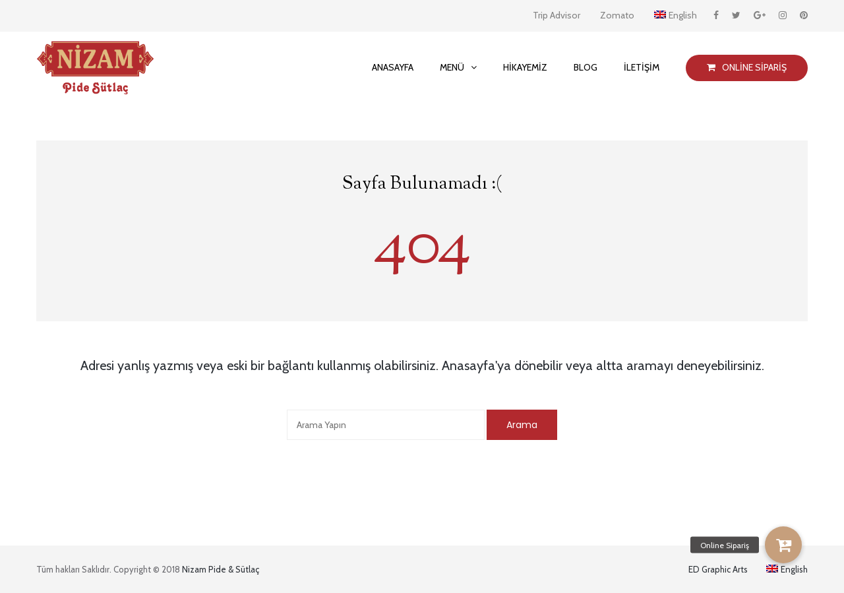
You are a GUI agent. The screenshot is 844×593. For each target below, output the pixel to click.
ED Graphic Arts (718, 569)
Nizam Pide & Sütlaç (220, 569)
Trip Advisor (556, 15)
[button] (783, 544)
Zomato (617, 15)
